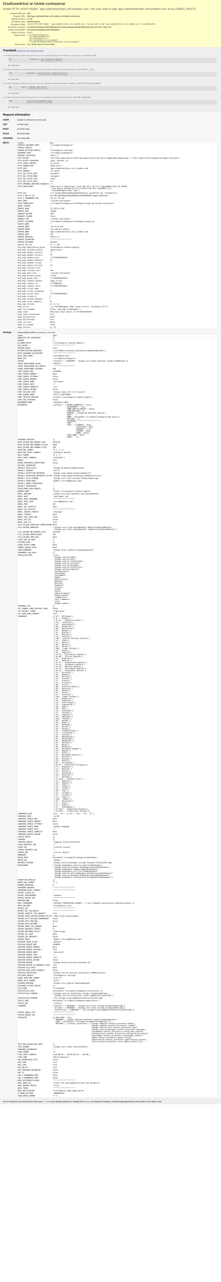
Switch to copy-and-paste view (30, 52)
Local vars (15, 68)
